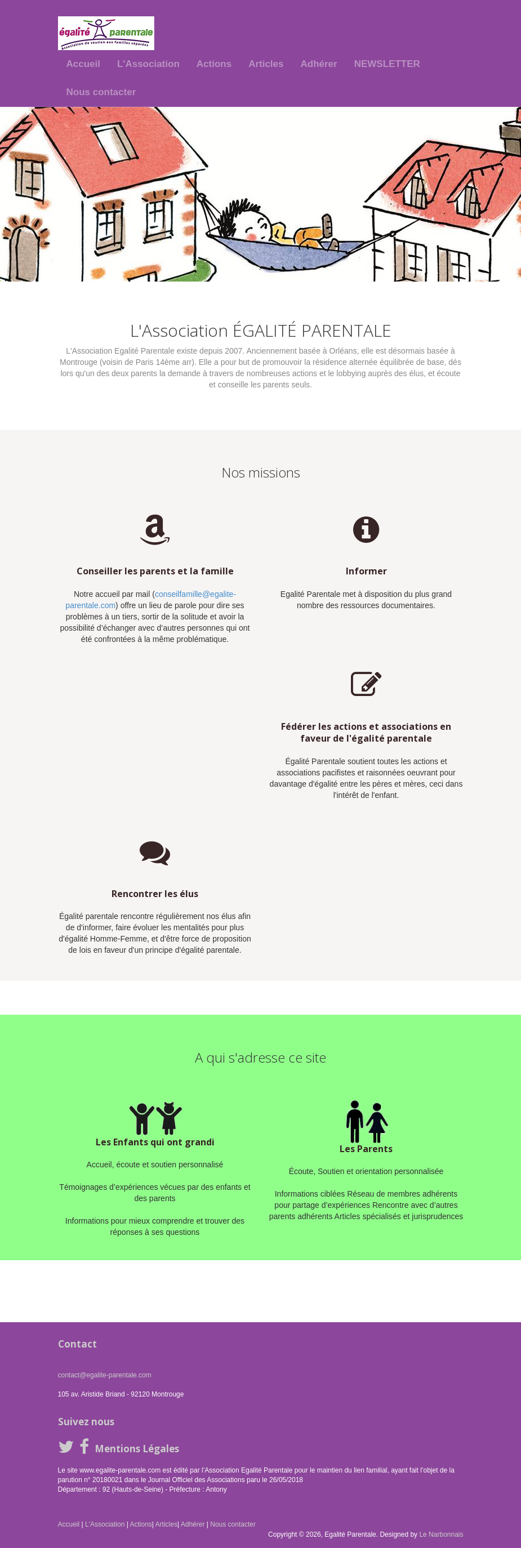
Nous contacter (101, 92)
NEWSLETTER (387, 64)
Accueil (83, 64)
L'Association (148, 64)
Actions (214, 64)
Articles (265, 64)
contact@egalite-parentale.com (105, 1375)
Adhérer (319, 64)
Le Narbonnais (441, 1534)
